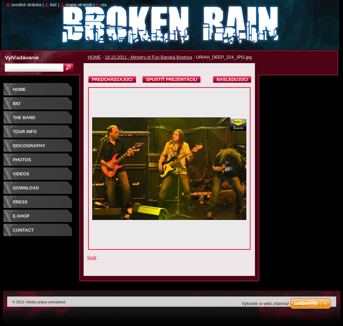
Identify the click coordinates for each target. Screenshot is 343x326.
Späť (92, 257)
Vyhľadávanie (22, 57)
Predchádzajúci (112, 79)
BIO (17, 103)
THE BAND (24, 117)
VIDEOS (21, 173)
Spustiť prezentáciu (171, 79)
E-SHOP (21, 216)
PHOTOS (22, 159)
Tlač (53, 4)
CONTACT (23, 230)
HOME (94, 57)
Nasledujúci (232, 79)
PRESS (20, 202)
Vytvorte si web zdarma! (265, 303)
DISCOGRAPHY (29, 145)
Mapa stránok (78, 4)
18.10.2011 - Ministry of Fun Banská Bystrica (148, 57)
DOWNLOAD (26, 187)
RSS (104, 4)
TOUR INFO (25, 131)
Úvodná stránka (26, 4)
